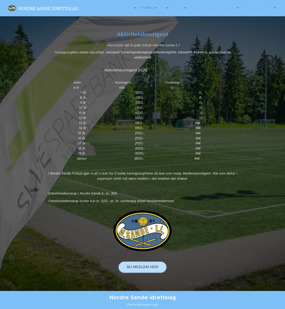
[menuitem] (214, 8)
